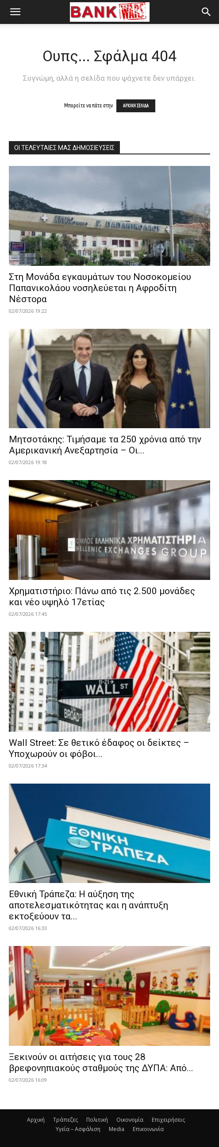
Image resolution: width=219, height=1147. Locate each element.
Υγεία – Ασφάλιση (78, 1129)
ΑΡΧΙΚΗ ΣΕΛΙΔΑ (136, 106)
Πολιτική (97, 1119)
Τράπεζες (65, 1119)
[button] (15, 12)
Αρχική (36, 1119)
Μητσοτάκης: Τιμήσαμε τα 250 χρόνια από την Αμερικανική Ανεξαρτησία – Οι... (105, 445)
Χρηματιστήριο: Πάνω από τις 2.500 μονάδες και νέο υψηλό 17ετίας (102, 596)
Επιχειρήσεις (168, 1119)
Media (116, 1129)
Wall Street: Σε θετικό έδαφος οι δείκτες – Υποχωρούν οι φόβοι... (99, 748)
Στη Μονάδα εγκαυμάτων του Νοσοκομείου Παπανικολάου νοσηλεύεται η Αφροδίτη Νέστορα (100, 288)
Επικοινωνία (148, 1129)
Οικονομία (129, 1119)
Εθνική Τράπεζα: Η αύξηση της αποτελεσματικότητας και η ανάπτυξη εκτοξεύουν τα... (88, 905)
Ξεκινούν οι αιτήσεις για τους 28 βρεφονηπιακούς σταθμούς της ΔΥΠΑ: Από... (101, 1062)
